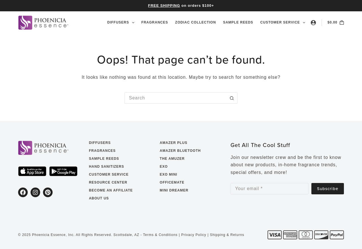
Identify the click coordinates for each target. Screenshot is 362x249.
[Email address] (269, 188)
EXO (164, 167)
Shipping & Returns (227, 235)
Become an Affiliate (111, 190)
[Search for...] (175, 98)
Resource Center (108, 182)
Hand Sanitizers (106, 167)
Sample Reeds (238, 22)
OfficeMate (172, 182)
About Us (99, 198)
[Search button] (232, 98)
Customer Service (282, 22)
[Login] (313, 22)
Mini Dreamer (174, 190)
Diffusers (121, 22)
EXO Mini (168, 174)
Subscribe (327, 188)
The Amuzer (172, 159)
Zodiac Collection (195, 22)
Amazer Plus (174, 143)
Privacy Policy (193, 235)
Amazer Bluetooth (180, 151)
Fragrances (154, 22)
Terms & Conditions (160, 235)
